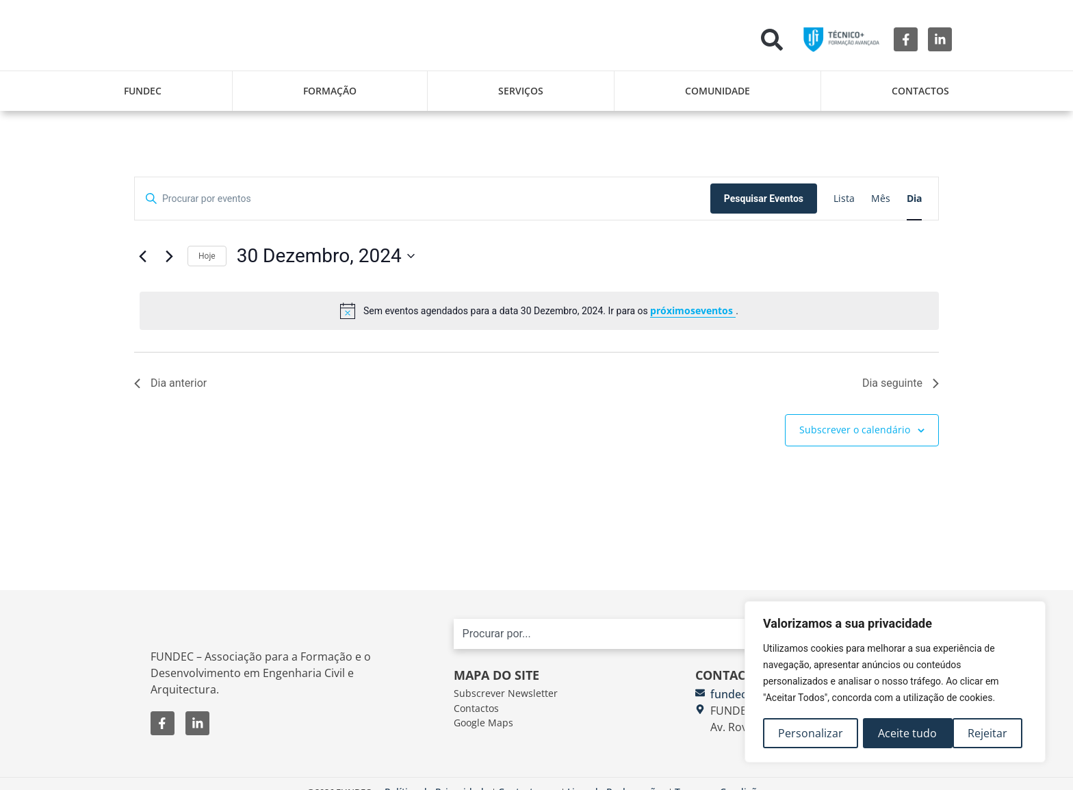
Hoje (207, 256)
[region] (895, 682)
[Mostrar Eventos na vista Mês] (880, 198)
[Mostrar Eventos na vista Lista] (844, 198)
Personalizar (810, 733)
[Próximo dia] (169, 256)
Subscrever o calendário (854, 429)
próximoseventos (693, 310)
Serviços (520, 90)
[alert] (539, 311)
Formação (330, 90)
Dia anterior (170, 383)
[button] (772, 40)
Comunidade (717, 90)
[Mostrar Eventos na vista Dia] (914, 198)
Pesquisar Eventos (763, 198)
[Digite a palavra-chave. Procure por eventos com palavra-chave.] (422, 198)
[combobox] (671, 641)
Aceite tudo (982, 733)
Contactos (920, 90)
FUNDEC (142, 90)
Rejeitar (898, 733)
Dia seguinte (900, 383)
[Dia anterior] (142, 256)
